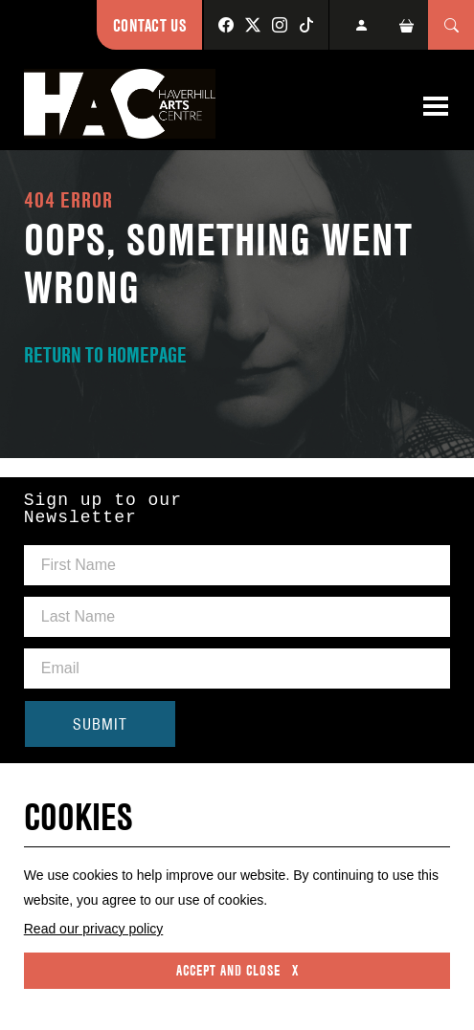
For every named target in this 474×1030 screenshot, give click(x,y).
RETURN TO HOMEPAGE (105, 354)
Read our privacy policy (94, 928)
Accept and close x (237, 970)
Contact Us (149, 25)
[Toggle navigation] (435, 106)
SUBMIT (100, 723)
